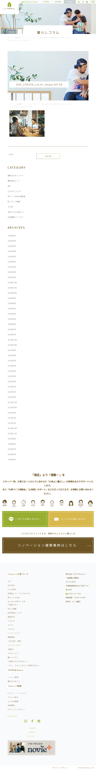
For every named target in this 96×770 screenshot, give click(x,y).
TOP (9, 581)
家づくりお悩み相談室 (16, 196)
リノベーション (14, 633)
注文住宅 (11, 585)
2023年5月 (12, 371)
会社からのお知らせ (15, 212)
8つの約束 (12, 589)
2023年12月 (12, 340)
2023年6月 (12, 366)
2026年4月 (12, 235)
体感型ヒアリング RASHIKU (19, 593)
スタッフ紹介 (13, 697)
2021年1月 (12, 423)
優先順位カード (14, 181)
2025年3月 (12, 267)
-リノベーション (14, 645)
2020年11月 (12, 433)
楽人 (9, 186)
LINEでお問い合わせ (28, 519)
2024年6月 (12, 313)
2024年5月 (12, 319)
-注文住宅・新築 (14, 641)
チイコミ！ (32, 736)
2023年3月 (12, 381)
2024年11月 (12, 287)
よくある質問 (13, 701)
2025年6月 (12, 251)
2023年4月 (12, 376)
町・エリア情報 (14, 201)
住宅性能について (15, 613)
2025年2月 (12, 272)
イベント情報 (13, 677)
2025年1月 (12, 277)
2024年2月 (12, 329)
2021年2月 (12, 418)
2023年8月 (12, 355)
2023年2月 (12, 386)
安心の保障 (12, 609)
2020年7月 (12, 449)
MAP (69, 590)
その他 (10, 206)
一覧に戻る (48, 156)
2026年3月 (12, 241)
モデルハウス (13, 653)
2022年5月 (12, 397)
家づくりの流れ (14, 597)
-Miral (10, 625)
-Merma (11, 629)
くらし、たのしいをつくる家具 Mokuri (24, 665)
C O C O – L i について (17, 693)
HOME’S (32, 732)
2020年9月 (12, 438)
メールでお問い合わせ (73, 519)
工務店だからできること (17, 661)
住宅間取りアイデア (15, 217)
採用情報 (58, 2)
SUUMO (32, 728)
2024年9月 (12, 298)
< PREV (10, 154)
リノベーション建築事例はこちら (47, 545)
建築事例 (11, 637)
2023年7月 (12, 360)
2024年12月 (12, 282)
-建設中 (11, 649)
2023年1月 (12, 392)
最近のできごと (14, 681)
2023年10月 (12, 345)
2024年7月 (12, 308)
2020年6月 (12, 454)
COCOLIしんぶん (14, 191)
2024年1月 (12, 334)
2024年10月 (12, 293)
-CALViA (11, 621)
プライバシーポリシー (17, 709)
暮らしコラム (13, 657)
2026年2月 (12, 246)
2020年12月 (12, 428)
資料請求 (70, 2)
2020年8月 (12, 444)
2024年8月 (12, 303)
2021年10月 (12, 407)
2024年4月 (12, 324)
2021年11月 (12, 402)
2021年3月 (12, 412)
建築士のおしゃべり (15, 175)
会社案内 (46, 2)
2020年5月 (12, 459)
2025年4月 (12, 261)
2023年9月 (12, 350)
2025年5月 (12, 256)
